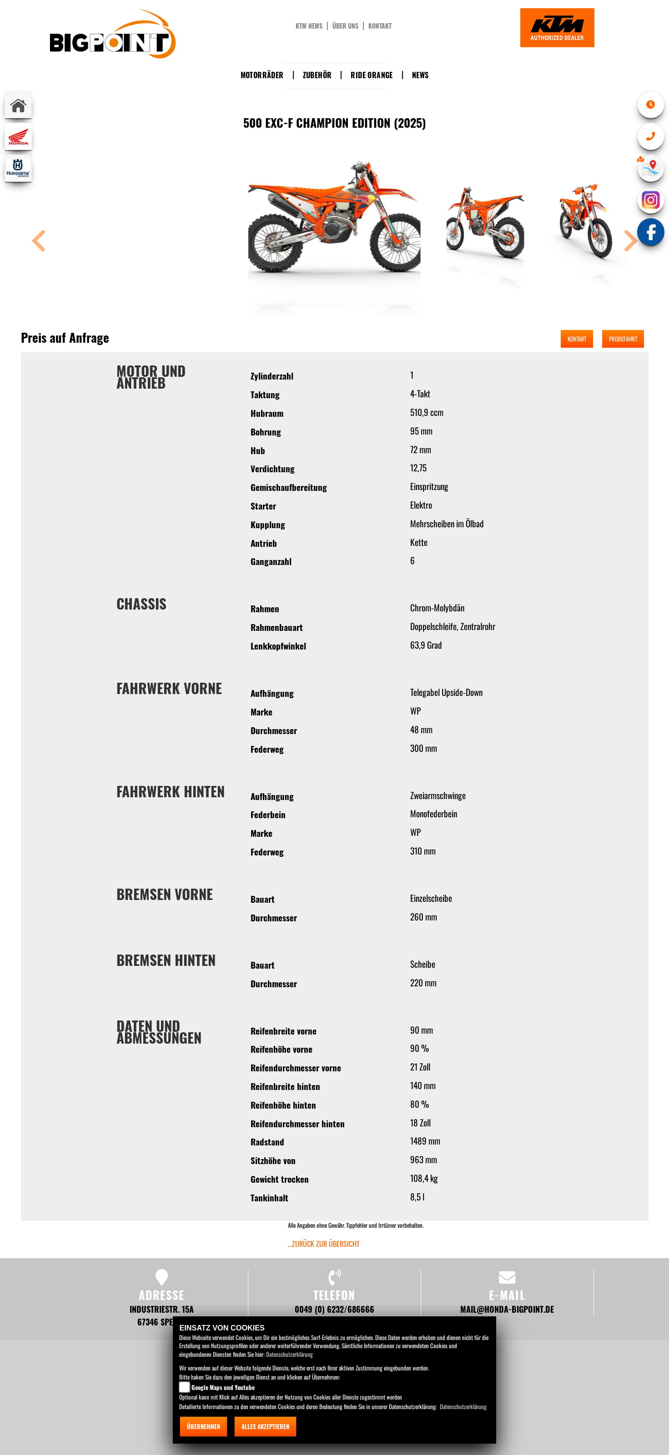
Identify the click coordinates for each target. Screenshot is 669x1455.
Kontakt (380, 26)
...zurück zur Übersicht (324, 1243)
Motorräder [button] (262, 75)
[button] (38, 242)
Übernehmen (203, 1426)
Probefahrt (623, 338)
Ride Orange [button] (371, 75)
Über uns (345, 26)
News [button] (420, 75)
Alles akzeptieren (265, 1426)
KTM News (309, 26)
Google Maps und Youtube (223, 1387)
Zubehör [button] (317, 75)
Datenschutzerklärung (289, 1354)
